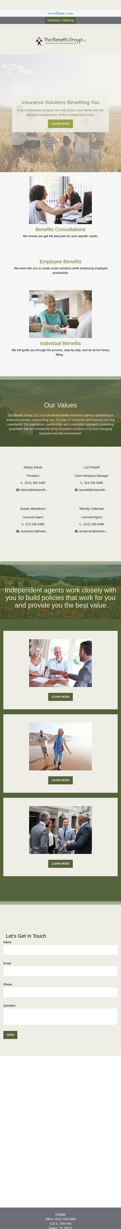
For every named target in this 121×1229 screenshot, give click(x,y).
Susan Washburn (33, 509)
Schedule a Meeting (60, 20)
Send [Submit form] (10, 1034)
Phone (7, 984)
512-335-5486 (93, 483)
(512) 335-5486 (35, 483)
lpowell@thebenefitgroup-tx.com (93, 490)
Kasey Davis (33, 467)
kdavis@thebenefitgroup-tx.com (35, 490)
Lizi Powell (91, 467)
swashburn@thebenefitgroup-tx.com (35, 531)
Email (7, 963)
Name (7, 942)
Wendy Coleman (91, 509)
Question (9, 1005)
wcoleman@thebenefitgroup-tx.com (93, 531)
